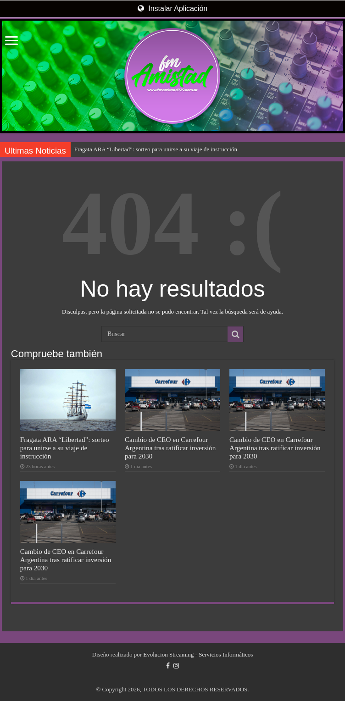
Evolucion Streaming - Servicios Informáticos (198, 654)
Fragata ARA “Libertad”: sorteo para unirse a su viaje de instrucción (155, 149)
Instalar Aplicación (172, 8)
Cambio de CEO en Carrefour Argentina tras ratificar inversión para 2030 (170, 448)
